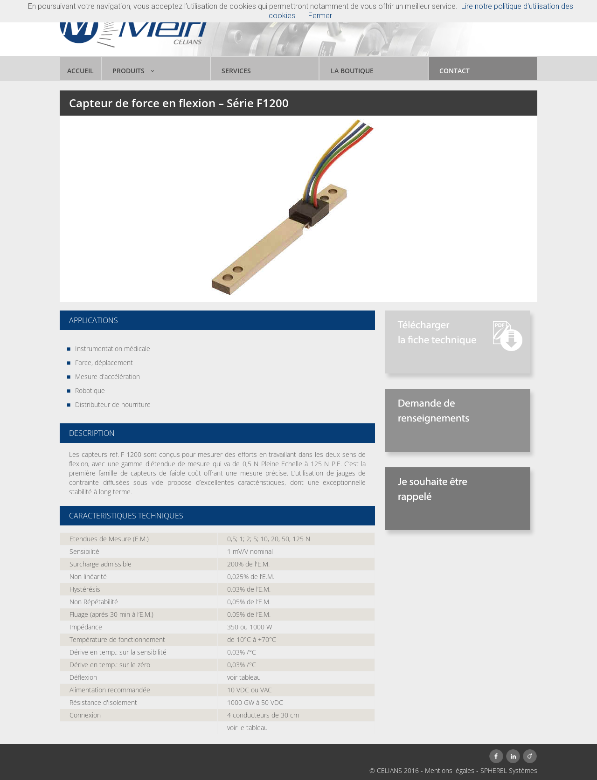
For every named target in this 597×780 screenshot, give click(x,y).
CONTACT (454, 70)
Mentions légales (449, 770)
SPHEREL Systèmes (508, 770)
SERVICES (236, 70)
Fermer (320, 15)
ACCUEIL (80, 70)
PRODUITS (128, 70)
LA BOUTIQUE (352, 70)
